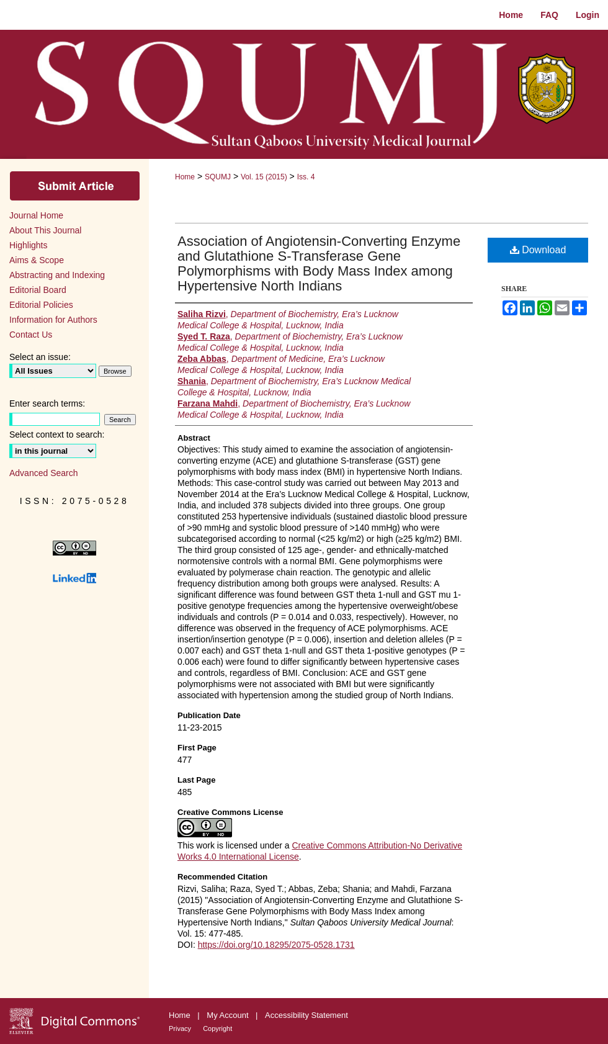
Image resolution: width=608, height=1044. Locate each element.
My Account (229, 1015)
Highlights (28, 245)
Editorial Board (37, 290)
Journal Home (36, 215)
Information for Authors (53, 320)
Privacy (181, 1028)
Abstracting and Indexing (57, 275)
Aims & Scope (36, 260)
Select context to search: (56, 434)
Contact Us (30, 335)
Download (538, 250)
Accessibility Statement (306, 1015)
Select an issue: (40, 357)
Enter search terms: (47, 403)
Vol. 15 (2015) (264, 177)
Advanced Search (43, 473)
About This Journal (45, 230)
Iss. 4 (306, 177)
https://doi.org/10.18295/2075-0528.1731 (276, 945)
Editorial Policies (41, 305)
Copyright (217, 1028)
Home (185, 177)
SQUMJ (218, 177)
